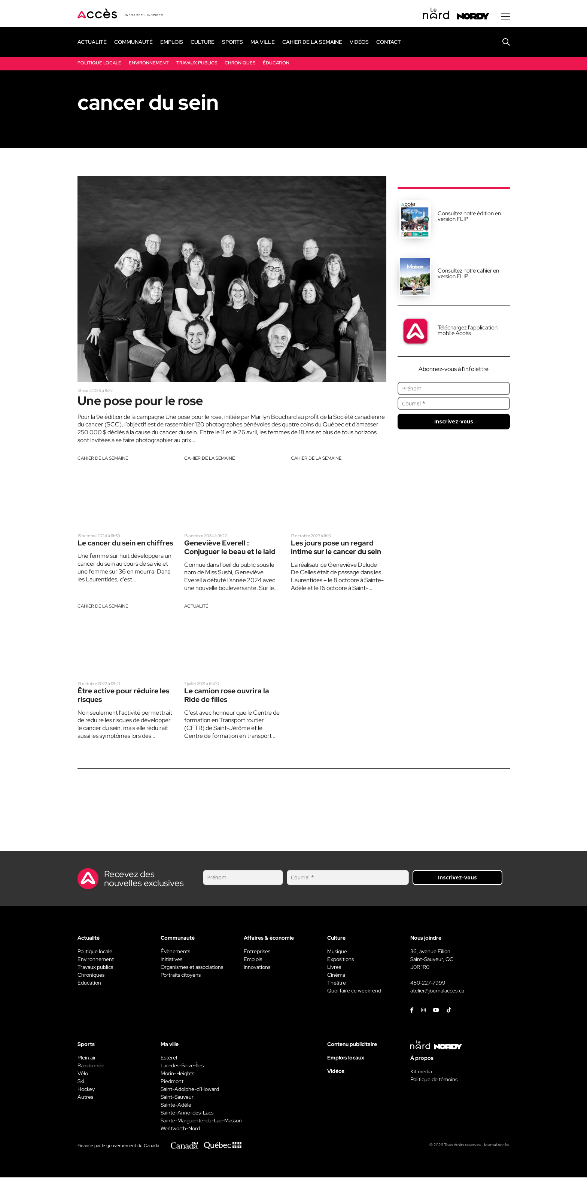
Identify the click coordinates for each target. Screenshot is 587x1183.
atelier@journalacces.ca (437, 996)
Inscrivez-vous (453, 423)
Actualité (196, 611)
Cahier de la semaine (102, 462)
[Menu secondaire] (505, 18)
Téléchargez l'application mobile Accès (468, 332)
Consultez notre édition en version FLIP (469, 218)
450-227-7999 (427, 988)
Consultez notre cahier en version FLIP (468, 275)
